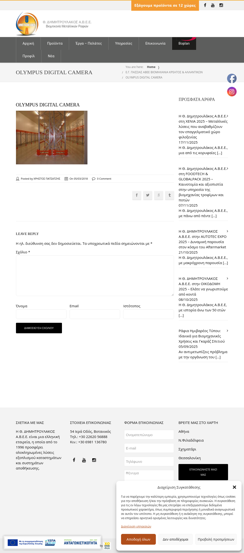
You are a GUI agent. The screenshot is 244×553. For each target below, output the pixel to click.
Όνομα (21, 305)
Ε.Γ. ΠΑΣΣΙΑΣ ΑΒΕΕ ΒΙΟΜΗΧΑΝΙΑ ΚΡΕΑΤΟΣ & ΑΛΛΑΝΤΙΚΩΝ (164, 72)
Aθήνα (183, 431)
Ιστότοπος (131, 305)
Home (151, 67)
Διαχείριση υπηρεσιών (136, 526)
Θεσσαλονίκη (189, 457)
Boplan (183, 43)
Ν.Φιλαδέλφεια (191, 440)
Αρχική (28, 43)
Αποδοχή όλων (138, 539)
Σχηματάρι (187, 449)
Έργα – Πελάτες (89, 43)
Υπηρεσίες (123, 43)
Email (74, 305)
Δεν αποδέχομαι (175, 539)
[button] (234, 487)
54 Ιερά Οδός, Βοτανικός (90, 431)
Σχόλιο (23, 252)
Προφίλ (29, 56)
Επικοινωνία (155, 43)
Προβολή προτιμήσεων (216, 539)
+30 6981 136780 (92, 441)
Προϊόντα (55, 43)
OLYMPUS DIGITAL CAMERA (144, 77)
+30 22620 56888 (93, 436)
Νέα (51, 56)
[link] (205, 5)
